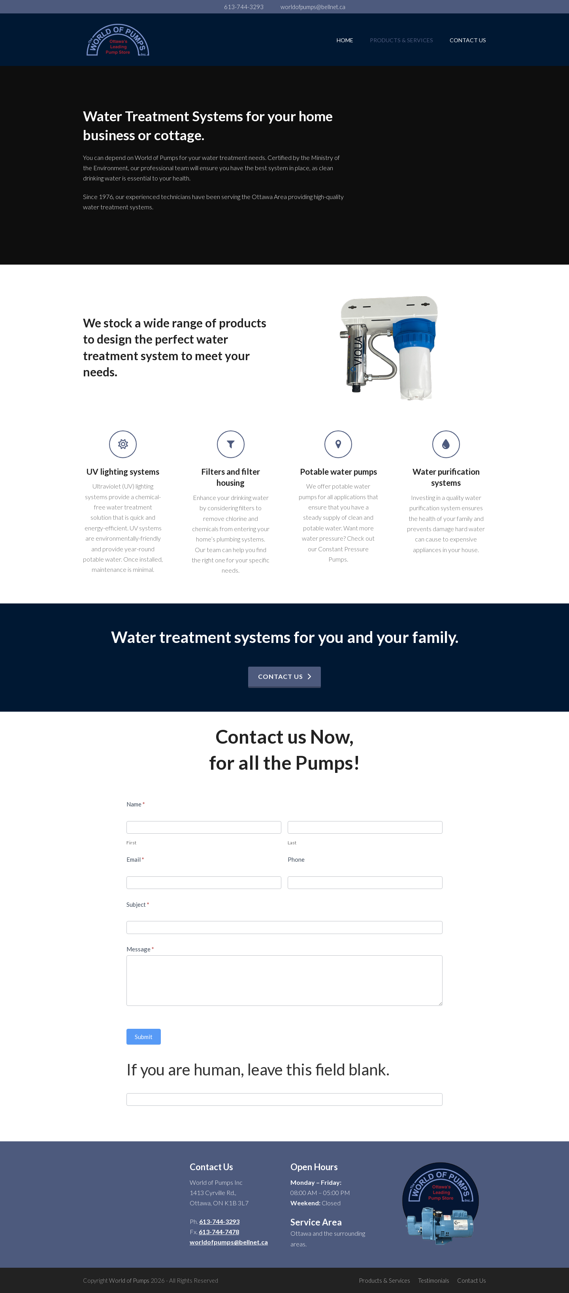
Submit (144, 1036)
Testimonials (433, 1280)
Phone (296, 859)
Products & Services (384, 1280)
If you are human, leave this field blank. (258, 1069)
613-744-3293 (244, 6)
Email (135, 859)
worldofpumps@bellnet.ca (313, 6)
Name (135, 804)
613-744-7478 (219, 1231)
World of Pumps (129, 1280)
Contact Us (471, 1280)
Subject (137, 904)
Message (140, 949)
